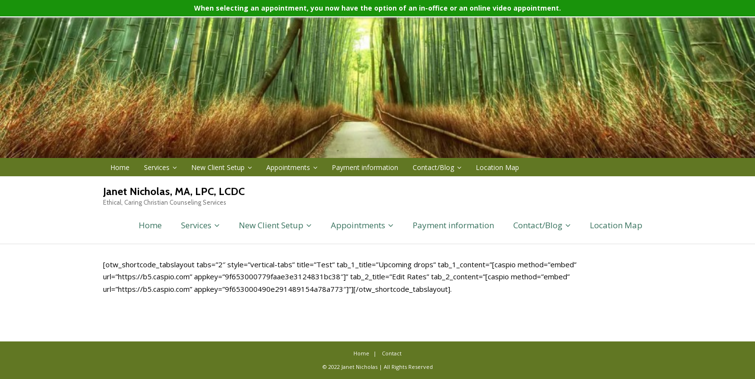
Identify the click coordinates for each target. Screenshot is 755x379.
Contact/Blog (433, 167)
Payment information (365, 167)
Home (120, 167)
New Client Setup (218, 167)
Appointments (288, 167)
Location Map (497, 167)
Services (156, 167)
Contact (392, 353)
